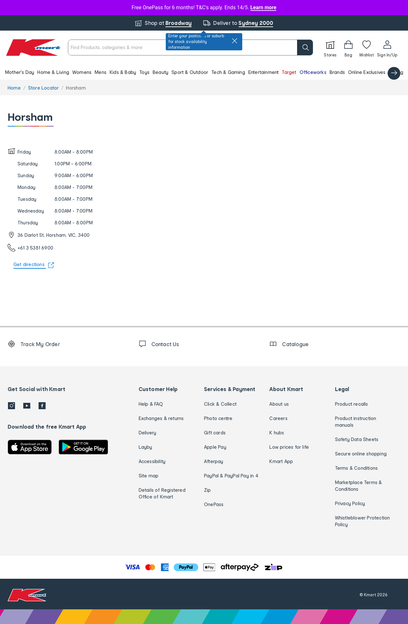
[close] (234, 40)
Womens (81, 72)
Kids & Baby (123, 72)
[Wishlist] (366, 47)
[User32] (387, 47)
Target (289, 72)
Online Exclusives (366, 72)
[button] (201, 72)
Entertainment (263, 72)
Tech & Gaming (228, 72)
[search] (305, 47)
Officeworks (313, 72)
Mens (100, 72)
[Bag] (348, 47)
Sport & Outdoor (189, 72)
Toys (144, 72)
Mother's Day (19, 72)
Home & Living (53, 72)
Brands (337, 72)
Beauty (160, 72)
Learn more (263, 7)
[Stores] (330, 47)
